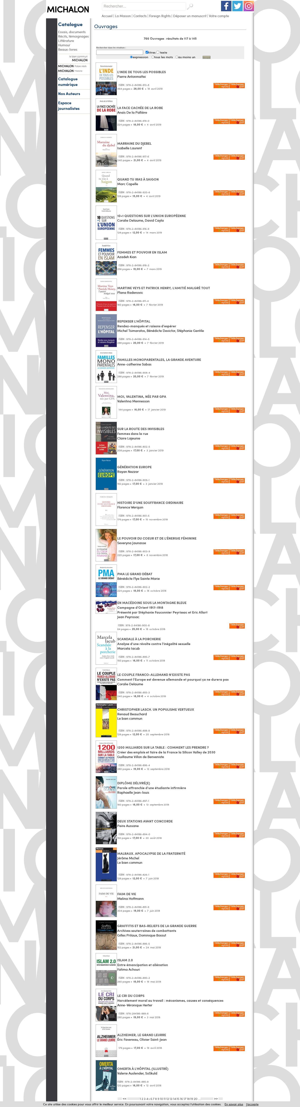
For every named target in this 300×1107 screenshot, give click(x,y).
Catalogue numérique (68, 81)
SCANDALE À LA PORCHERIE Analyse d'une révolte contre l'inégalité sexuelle (153, 641)
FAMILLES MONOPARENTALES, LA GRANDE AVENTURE (159, 359)
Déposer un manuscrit (189, 16)
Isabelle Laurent (129, 148)
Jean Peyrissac (128, 617)
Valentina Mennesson (133, 401)
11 (165, 1098)
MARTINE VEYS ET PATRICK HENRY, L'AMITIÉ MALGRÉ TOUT (163, 287)
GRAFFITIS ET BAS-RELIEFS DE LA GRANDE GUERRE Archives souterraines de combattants (157, 928)
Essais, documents (72, 32)
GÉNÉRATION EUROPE (134, 466)
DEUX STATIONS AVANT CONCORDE (145, 821)
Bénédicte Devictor (161, 330)
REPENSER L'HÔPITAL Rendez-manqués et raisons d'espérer (146, 323)
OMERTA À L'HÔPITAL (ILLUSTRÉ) (142, 1068)
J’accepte (252, 1104)
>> (216, 1098)
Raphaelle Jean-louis (133, 792)
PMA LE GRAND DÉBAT (134, 573)
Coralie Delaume (130, 220)
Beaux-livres (67, 49)
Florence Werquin (130, 507)
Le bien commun (129, 718)
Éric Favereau (127, 1039)
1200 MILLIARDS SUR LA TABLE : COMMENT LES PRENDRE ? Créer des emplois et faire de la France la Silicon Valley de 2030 (166, 749)
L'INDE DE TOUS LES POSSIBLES (141, 71)
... (199, 1098)
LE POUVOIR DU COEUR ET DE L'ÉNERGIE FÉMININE (156, 538)
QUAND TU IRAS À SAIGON (138, 179)
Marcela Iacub (128, 648)
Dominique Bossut (152, 935)
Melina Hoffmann (130, 898)
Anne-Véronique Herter (134, 1005)
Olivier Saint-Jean (153, 1039)
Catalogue (70, 24)
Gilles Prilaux (127, 935)
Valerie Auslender (130, 1073)
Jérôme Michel (128, 858)
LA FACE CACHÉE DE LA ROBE (140, 107)
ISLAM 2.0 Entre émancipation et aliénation (142, 962)
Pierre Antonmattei (131, 76)
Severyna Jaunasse (131, 543)
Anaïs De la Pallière (132, 112)
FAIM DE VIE (126, 893)
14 (174, 1098)
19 (191, 1098)
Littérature (66, 40)
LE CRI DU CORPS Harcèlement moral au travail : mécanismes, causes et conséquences (170, 998)
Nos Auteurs (69, 93)
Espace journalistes (69, 105)
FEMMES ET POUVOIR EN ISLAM (142, 252)
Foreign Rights (160, 16)
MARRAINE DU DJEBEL (134, 143)
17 (185, 1098)
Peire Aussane (128, 825)
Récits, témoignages (73, 36)
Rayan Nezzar (128, 471)
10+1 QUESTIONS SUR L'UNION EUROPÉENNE (151, 215)
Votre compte (219, 16)
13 (171, 1098)
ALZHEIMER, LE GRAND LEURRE (141, 1034)
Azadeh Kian (126, 257)
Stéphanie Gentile (190, 330)
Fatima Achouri (128, 969)
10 (161, 1098)
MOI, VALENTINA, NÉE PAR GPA (141, 396)
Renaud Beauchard (132, 714)
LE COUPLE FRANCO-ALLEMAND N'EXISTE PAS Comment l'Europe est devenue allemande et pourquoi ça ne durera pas (173, 677)
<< (124, 1098)
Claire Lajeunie (128, 438)
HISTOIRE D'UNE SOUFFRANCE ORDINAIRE (150, 502)
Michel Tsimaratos (131, 330)
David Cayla (154, 220)
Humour (64, 45)
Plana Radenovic (130, 292)
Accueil (107, 16)
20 (196, 1098)
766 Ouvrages (154, 38)
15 (177, 1098)
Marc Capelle (127, 184)
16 (181, 1098)
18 (188, 1098)
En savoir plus (234, 1104)
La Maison (123, 16)
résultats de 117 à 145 (181, 38)
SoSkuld (151, 1073)
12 (167, 1098)
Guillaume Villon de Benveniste (140, 756)
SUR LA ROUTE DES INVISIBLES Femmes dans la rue (140, 431)
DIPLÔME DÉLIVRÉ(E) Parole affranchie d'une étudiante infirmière (151, 785)
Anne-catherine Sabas (134, 364)
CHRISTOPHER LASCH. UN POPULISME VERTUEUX (155, 709)
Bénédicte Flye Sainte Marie (138, 578)
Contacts (140, 16)
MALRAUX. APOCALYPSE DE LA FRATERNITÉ (151, 853)
